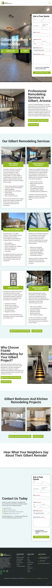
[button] (49, 3)
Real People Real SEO (44, 580)
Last (43, 18)
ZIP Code (44, 41)
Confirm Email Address (45, 25)
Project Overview (38, 54)
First (34, 18)
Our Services (20, 558)
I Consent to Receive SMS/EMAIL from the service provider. (42, 68)
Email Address (36, 25)
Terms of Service (33, 580)
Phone (36, 32)
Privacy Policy (28, 580)
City (34, 41)
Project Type (38, 47)
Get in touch (42, 558)
